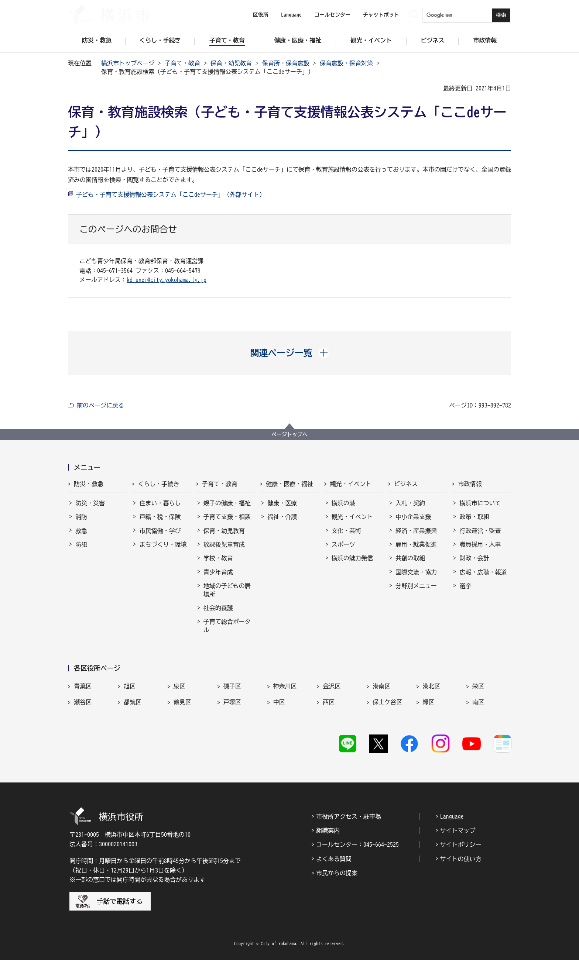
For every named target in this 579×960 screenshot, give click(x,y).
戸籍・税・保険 (160, 517)
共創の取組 (410, 558)
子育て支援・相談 (227, 517)
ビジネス (406, 484)
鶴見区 (182, 702)
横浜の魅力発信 (352, 558)
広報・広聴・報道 (483, 572)
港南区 (381, 686)
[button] (289, 353)
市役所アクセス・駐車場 (348, 816)
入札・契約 (410, 503)
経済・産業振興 (416, 531)
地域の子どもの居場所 (227, 590)
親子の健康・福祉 (227, 503)
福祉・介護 (282, 517)
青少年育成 (218, 572)
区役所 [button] (260, 14)
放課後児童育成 (224, 544)
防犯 (81, 544)
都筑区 (132, 702)
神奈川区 (285, 686)
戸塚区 (232, 702)
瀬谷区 (83, 702)
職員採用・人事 (480, 544)
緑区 (428, 702)
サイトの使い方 (461, 859)
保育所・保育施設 (285, 63)
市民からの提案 (336, 873)
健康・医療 (282, 503)
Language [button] (291, 14)
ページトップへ (289, 434)
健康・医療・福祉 (289, 484)
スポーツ (343, 544)
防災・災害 (90, 503)
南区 (478, 702)
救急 (81, 531)
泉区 (179, 686)
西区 (329, 702)
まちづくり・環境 (162, 544)
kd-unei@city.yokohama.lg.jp (166, 280)
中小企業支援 (413, 517)
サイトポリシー (461, 844)
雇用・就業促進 (416, 544)
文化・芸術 (346, 531)
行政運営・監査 (480, 531)
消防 (81, 517)
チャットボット (381, 14)
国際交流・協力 (416, 572)
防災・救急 (88, 484)
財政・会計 (474, 558)
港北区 (431, 686)
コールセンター (332, 14)
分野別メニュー (416, 586)
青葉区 (83, 686)
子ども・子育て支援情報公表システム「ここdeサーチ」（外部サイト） (170, 194)
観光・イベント (350, 484)
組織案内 (328, 830)
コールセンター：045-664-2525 (357, 844)
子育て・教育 (182, 63)
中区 (279, 702)
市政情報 (470, 484)
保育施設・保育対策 (346, 63)
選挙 (465, 586)
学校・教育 (218, 558)
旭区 (130, 686)
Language (452, 816)
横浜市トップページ (127, 63)
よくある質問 (334, 859)
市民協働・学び (160, 531)
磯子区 (232, 686)
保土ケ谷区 (387, 702)
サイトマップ (458, 830)
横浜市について (480, 503)
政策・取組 (474, 517)
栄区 (478, 686)
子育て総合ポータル (227, 626)
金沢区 (331, 686)
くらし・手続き (158, 484)
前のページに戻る (100, 405)
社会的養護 (218, 608)
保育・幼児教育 (231, 63)
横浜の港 (343, 503)
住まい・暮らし (160, 503)
